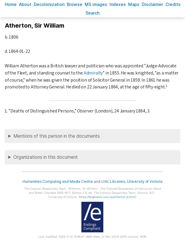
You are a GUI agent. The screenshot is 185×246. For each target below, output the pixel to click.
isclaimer (152, 4)
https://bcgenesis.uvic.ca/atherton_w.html (107, 197)
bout (25, 4)
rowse (74, 4)
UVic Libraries (113, 181)
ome (11, 4)
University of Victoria (145, 181)
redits (173, 4)
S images (96, 4)
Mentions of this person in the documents (56, 136)
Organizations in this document (45, 157)
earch (93, 12)
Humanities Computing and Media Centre (57, 181)
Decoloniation (49, 4)
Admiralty (93, 73)
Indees (118, 4)
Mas (133, 4)
